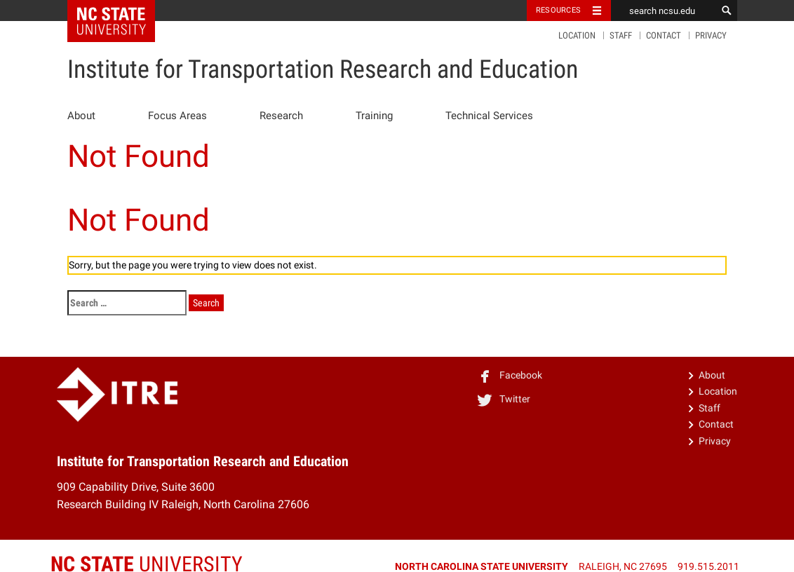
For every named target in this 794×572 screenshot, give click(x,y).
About (81, 115)
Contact (663, 35)
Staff (621, 35)
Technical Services (489, 115)
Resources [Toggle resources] (558, 10)
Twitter (503, 398)
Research (281, 115)
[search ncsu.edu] (663, 10)
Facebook (509, 375)
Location (577, 35)
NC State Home (120, 10)
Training (374, 115)
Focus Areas (177, 115)
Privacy (711, 35)
